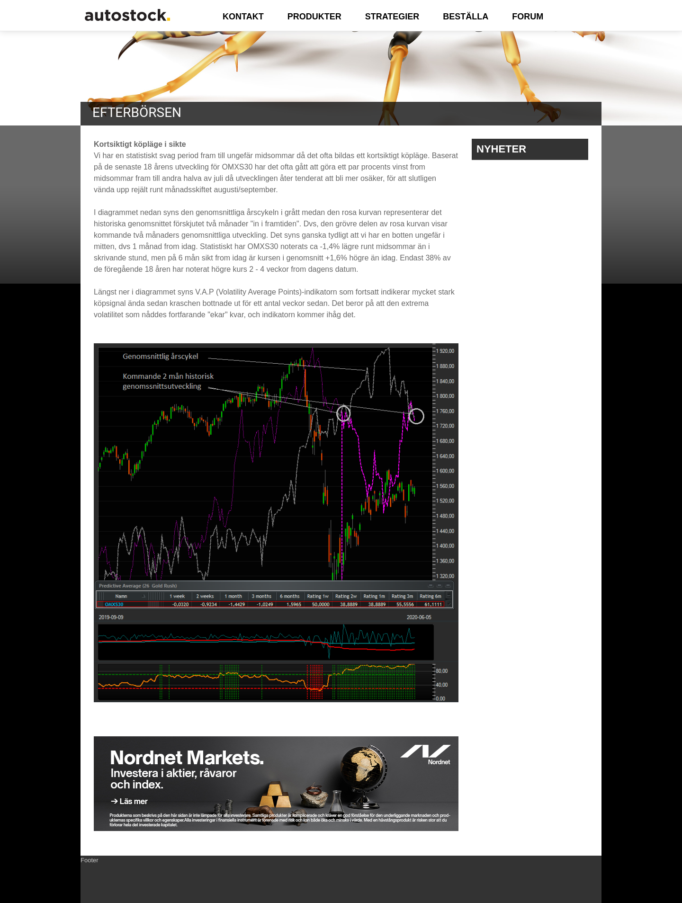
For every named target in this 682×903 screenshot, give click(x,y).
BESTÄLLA (465, 16)
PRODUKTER (314, 16)
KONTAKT (243, 16)
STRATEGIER (392, 16)
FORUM (527, 16)
